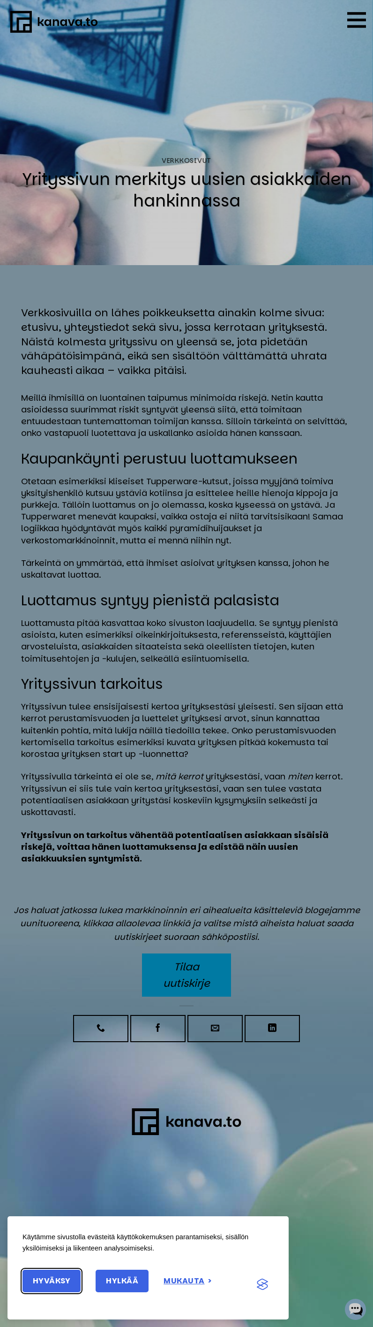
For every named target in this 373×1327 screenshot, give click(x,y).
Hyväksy (51, 1280)
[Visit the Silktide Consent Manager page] (262, 1285)
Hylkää (122, 1280)
